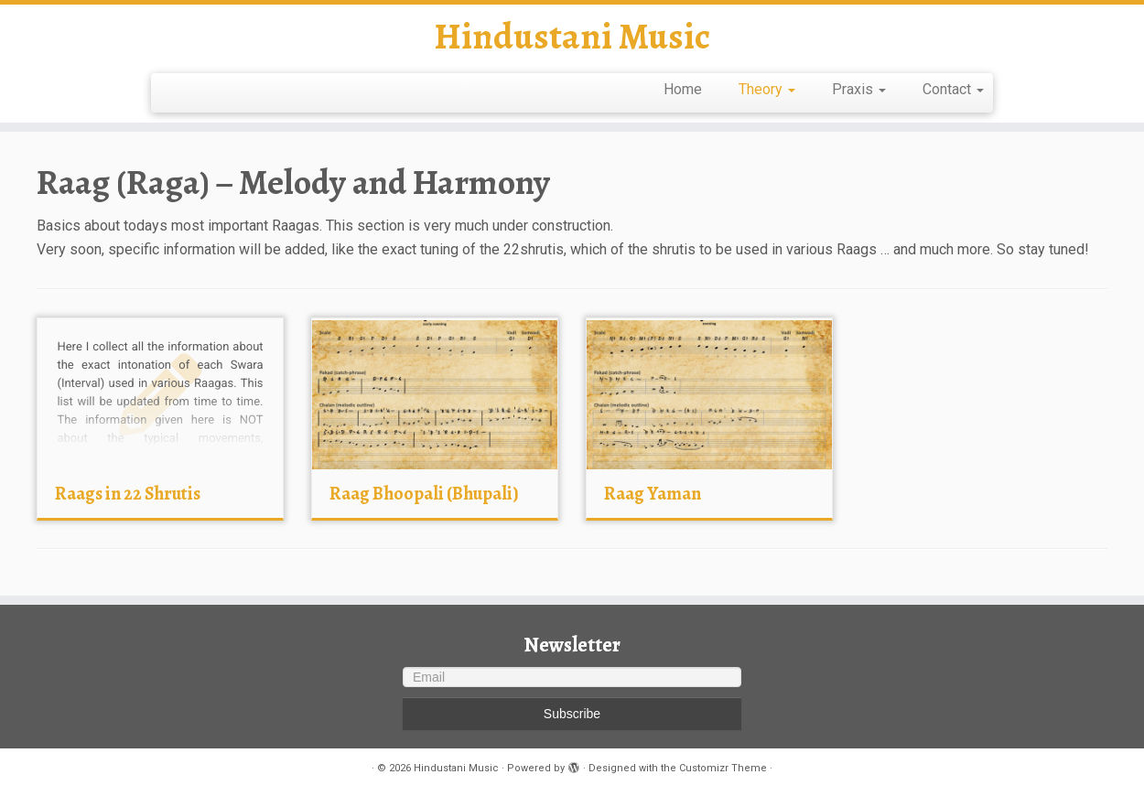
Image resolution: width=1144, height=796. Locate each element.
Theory (767, 89)
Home (683, 89)
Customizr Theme (723, 768)
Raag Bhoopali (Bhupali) (424, 493)
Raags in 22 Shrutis (127, 493)
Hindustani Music (572, 37)
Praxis (859, 89)
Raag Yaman (652, 493)
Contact (953, 89)
